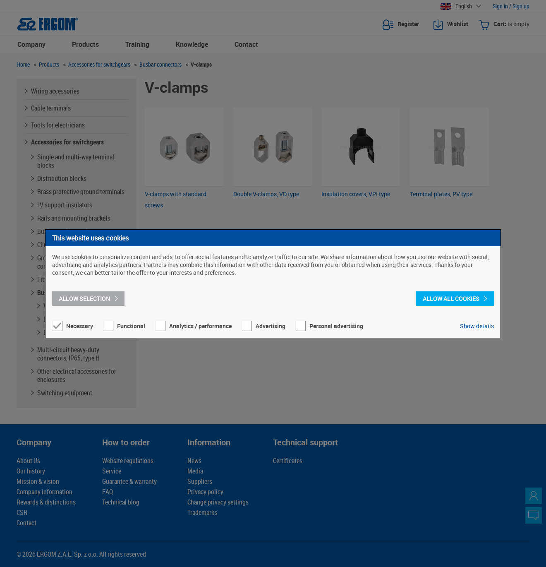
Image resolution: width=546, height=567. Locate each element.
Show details (477, 326)
